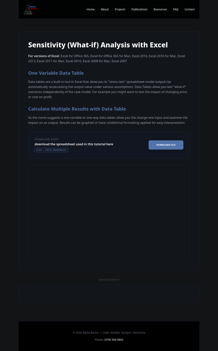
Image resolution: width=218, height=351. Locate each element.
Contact (190, 9)
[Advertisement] (109, 293)
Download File (166, 145)
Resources (160, 9)
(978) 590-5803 (113, 339)
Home (91, 9)
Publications (139, 9)
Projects (120, 9)
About (105, 9)
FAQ (175, 9)
